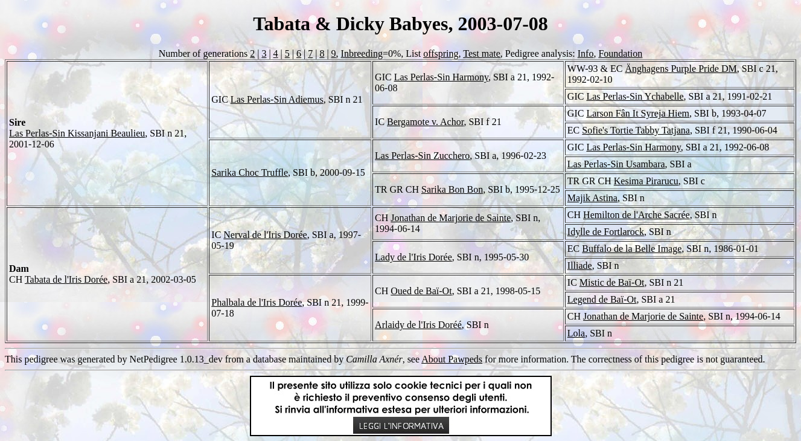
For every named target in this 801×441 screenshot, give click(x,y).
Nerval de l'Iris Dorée (265, 235)
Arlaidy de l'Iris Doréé (418, 325)
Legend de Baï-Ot (602, 299)
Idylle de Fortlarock (605, 232)
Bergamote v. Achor (425, 122)
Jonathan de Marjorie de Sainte (451, 218)
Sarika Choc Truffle (249, 172)
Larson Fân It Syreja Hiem (637, 113)
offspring (440, 53)
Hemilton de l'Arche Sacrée (636, 215)
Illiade (579, 265)
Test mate (481, 53)
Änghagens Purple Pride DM (680, 68)
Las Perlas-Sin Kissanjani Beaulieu (77, 133)
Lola (576, 333)
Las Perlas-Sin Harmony (441, 77)
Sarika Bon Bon (452, 189)
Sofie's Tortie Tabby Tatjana (636, 130)
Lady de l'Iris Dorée (413, 257)
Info (586, 53)
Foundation (620, 53)
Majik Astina (592, 198)
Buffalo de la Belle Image (631, 248)
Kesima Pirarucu (646, 181)
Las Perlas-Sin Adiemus (277, 99)
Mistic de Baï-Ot (612, 282)
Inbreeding (362, 53)
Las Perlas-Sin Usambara (616, 164)
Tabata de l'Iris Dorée (66, 279)
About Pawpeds (451, 359)
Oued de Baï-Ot (421, 291)
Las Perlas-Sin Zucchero (422, 155)
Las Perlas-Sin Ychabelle (634, 96)
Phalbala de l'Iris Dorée (256, 302)
